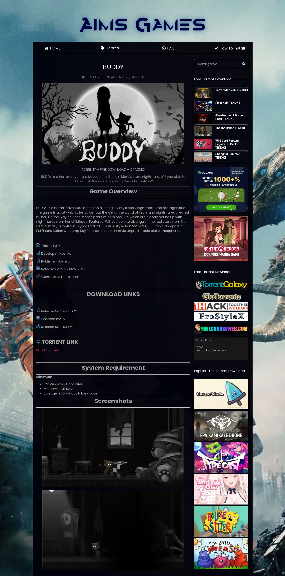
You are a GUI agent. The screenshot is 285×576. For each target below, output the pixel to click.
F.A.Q (200, 346)
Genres (113, 48)
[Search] (243, 63)
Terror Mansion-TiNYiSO (231, 90)
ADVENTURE (120, 77)
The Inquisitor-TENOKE (230, 128)
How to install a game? (211, 350)
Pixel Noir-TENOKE (227, 102)
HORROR (137, 77)
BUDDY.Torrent (47, 350)
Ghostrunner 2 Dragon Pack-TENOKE (229, 117)
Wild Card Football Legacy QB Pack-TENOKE (227, 144)
